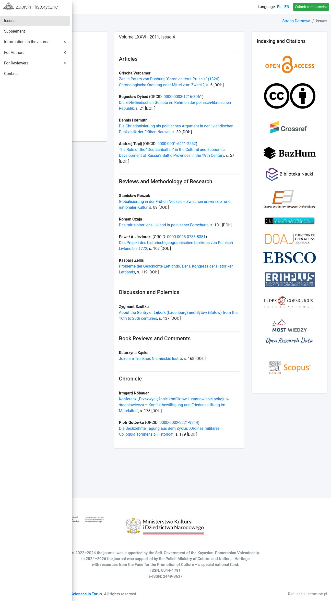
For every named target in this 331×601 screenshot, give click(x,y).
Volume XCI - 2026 (98, 39)
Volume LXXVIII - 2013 (101, 115)
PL (279, 6)
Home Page (101, 6)
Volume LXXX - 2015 (100, 104)
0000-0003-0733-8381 (235, 261)
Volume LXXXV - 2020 (101, 74)
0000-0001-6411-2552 (225, 155)
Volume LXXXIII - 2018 (101, 86)
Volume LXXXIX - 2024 (101, 51)
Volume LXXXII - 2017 (101, 92)
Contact (125, 6)
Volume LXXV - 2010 (100, 133)
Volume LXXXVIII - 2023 (103, 57)
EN (286, 6)
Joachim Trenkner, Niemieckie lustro (199, 394)
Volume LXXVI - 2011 (100, 127)
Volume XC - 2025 (97, 45)
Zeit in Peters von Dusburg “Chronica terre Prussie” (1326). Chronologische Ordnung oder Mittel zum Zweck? (212, 85)
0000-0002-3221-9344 (228, 464)
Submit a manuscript (311, 7)
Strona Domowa (296, 21)
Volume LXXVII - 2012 (101, 121)
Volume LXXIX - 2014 (100, 110)
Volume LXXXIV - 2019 (101, 80)
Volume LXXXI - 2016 (100, 98)
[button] (81, 7)
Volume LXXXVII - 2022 (102, 63)
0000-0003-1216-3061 (232, 102)
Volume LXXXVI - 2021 (101, 68)
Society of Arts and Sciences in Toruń (142, 594)
